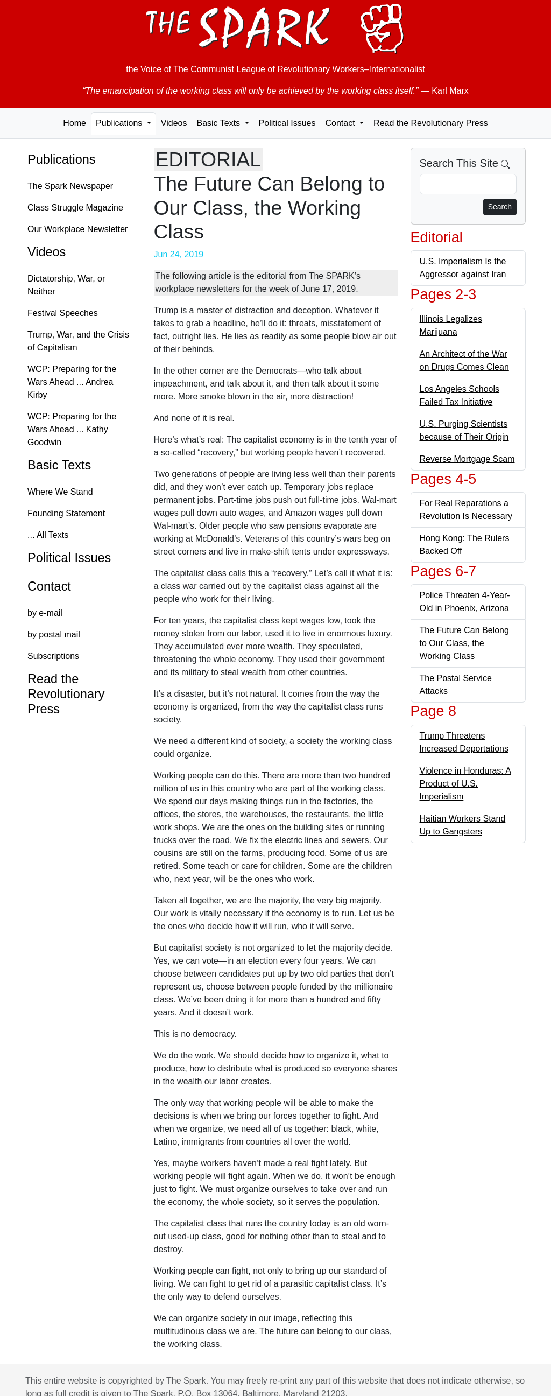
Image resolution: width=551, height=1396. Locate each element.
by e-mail (44, 613)
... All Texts (47, 534)
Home (74, 123)
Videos (174, 123)
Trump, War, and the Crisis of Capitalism (78, 341)
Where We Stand (60, 491)
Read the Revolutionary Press (430, 123)
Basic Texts (59, 465)
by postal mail (53, 634)
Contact (49, 586)
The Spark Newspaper (70, 186)
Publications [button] (120, 123)
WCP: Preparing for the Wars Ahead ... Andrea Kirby (71, 381)
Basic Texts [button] (219, 123)
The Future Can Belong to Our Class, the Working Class (464, 643)
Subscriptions (53, 656)
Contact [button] (341, 123)
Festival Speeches (62, 313)
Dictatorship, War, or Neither (66, 285)
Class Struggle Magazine (75, 207)
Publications (61, 159)
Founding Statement (66, 513)
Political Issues (287, 123)
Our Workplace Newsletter (77, 229)
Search (500, 206)
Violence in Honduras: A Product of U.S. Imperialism (465, 783)
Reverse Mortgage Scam (467, 459)
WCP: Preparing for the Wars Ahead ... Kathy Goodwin (71, 429)
